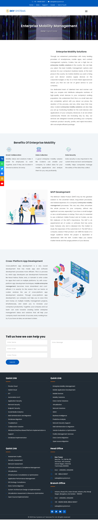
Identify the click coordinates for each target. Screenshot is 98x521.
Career (52, 5)
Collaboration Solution (16, 428)
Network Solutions (59, 410)
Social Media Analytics (16, 413)
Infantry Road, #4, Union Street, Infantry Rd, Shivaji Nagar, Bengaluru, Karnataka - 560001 (73, 494)
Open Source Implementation (19, 498)
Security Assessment (15, 462)
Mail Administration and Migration (20, 417)
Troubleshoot (13, 424)
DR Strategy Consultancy (17, 484)
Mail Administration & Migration (64, 428)
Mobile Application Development (65, 391)
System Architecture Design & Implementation (25, 491)
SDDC (55, 413)
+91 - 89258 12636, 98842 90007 (66, 503)
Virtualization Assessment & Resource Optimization (26, 495)
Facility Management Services (64, 435)
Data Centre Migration (61, 439)
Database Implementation (17, 439)
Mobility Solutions (59, 399)
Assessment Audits (15, 458)
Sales (38, 5)
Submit (12, 363)
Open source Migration (61, 443)
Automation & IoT (14, 399)
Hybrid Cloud (12, 391)
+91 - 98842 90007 (61, 475)
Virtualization (57, 406)
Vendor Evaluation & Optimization (65, 432)
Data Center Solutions (61, 402)
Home (31, 5)
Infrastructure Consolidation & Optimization (24, 476)
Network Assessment (16, 465)
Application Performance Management (22, 480)
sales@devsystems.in (62, 479)
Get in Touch (62, 5)
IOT (9, 395)
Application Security (15, 402)
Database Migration (15, 421)
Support (45, 5)
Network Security (14, 406)
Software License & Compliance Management (24, 469)
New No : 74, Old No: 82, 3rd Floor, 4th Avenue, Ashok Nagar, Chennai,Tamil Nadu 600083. (63, 462)
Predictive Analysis (59, 421)
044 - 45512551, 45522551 (64, 471)
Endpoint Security (14, 410)
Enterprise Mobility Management (65, 388)
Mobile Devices (58, 395)
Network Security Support (62, 424)
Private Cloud (13, 388)
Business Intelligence (60, 417)
